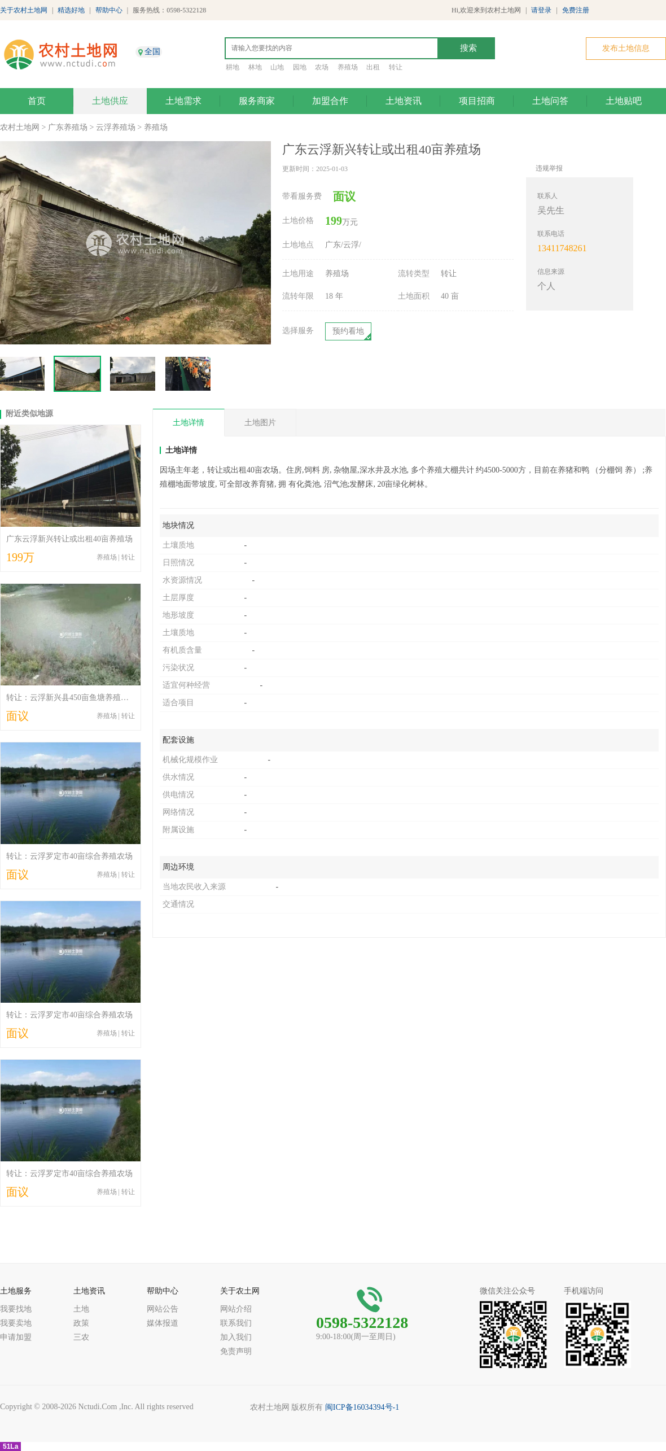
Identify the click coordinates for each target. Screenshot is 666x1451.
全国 (152, 51)
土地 (81, 1309)
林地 (255, 67)
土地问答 (550, 101)
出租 (373, 67)
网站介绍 (236, 1309)
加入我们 (236, 1337)
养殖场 (348, 67)
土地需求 (183, 101)
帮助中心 (108, 10)
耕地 (232, 67)
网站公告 (162, 1309)
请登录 (541, 10)
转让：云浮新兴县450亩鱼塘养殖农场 (71, 697)
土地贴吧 (624, 101)
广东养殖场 (67, 127)
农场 (321, 67)
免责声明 (236, 1351)
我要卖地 (16, 1323)
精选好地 (71, 10)
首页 (37, 101)
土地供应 (110, 101)
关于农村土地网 (23, 10)
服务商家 (257, 101)
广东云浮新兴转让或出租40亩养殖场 (69, 539)
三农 (81, 1337)
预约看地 (348, 331)
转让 (395, 67)
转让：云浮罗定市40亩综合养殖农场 (69, 856)
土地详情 (188, 422)
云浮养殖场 (115, 127)
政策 (81, 1323)
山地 (277, 67)
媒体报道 (162, 1323)
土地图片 (260, 422)
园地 (299, 67)
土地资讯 (403, 101)
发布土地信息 (626, 48)
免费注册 (575, 10)
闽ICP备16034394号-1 (362, 1407)
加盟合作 (330, 101)
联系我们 (236, 1323)
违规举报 (549, 168)
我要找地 (16, 1309)
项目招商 (477, 101)
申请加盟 (16, 1337)
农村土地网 (20, 127)
